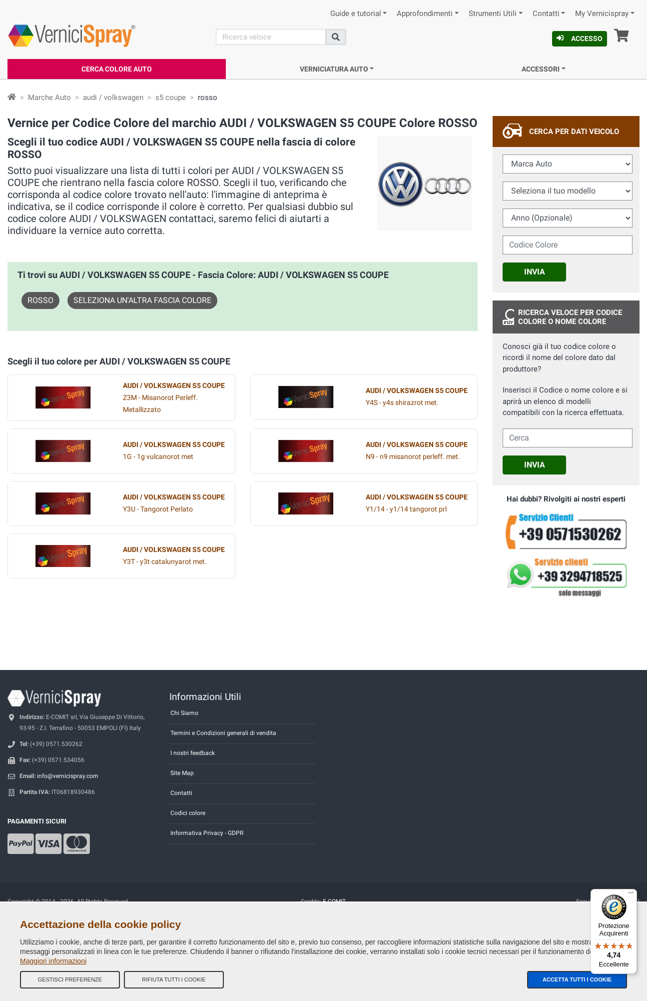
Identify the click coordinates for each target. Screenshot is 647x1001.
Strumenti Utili (493, 14)
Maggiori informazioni (53, 961)
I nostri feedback (192, 753)
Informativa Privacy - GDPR (206, 833)
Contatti (546, 14)
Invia (534, 271)
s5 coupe (170, 97)
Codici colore (187, 813)
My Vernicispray (602, 14)
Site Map (182, 773)
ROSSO (40, 300)
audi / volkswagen (113, 97)
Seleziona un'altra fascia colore (142, 300)
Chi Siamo (184, 713)
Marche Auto (49, 97)
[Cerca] (271, 37)
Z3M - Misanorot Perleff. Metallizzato (174, 398)
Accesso (580, 38)
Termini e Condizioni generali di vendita (223, 733)
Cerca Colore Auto (116, 69)
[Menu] (631, 895)
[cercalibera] (568, 438)
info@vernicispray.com (67, 776)
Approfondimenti (425, 14)
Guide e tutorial (355, 14)
